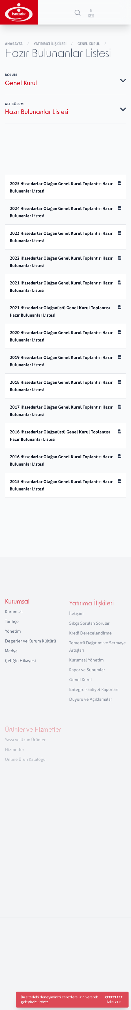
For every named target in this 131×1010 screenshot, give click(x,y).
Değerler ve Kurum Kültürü (30, 645)
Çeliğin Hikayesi (20, 665)
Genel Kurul (89, 44)
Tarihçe (12, 625)
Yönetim (13, 635)
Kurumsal (17, 606)
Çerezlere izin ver (114, 999)
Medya (11, 655)
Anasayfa (14, 44)
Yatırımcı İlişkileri (50, 44)
